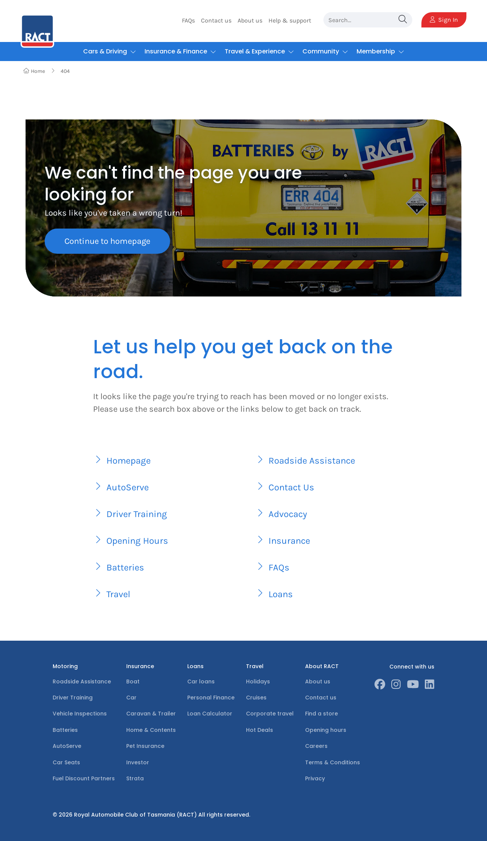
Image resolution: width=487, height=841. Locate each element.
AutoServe (67, 746)
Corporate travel (270, 713)
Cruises (256, 697)
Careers (316, 746)
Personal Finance (211, 697)
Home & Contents (151, 730)
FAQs (188, 20)
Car (131, 697)
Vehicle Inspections (80, 713)
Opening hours (325, 730)
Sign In (444, 19)
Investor (137, 762)
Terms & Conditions (332, 762)
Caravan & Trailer (151, 713)
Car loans (201, 681)
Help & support (289, 20)
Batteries (65, 730)
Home (34, 71)
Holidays (258, 681)
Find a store (321, 713)
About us (250, 20)
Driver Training (73, 697)
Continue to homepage (107, 241)
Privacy (315, 778)
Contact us (216, 20)
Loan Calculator (209, 713)
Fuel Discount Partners (84, 778)
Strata (135, 778)
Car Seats (66, 762)
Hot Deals (259, 730)
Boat (133, 681)
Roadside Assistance (82, 681)
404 (65, 71)
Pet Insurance (145, 746)
